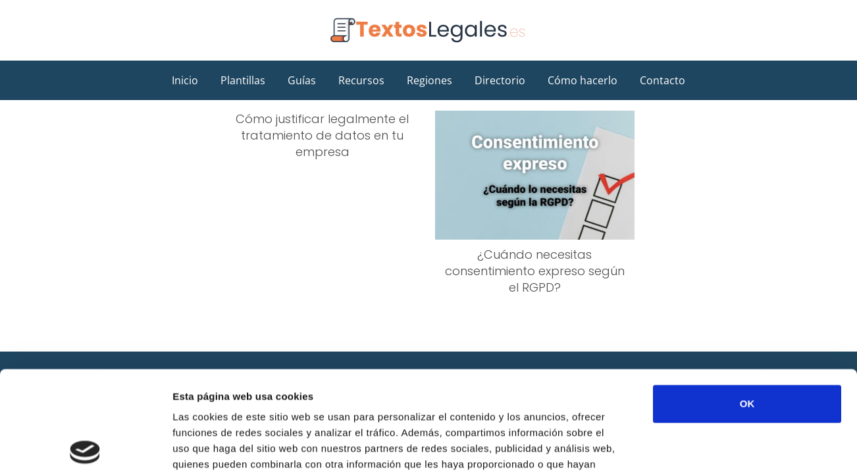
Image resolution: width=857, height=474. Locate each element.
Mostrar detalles (707, 448)
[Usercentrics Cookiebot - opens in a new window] (85, 448)
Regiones (429, 80)
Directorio (500, 80)
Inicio (185, 80)
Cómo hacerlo (582, 80)
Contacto (662, 80)
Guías (302, 80)
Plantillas (243, 80)
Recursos (361, 80)
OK (747, 302)
